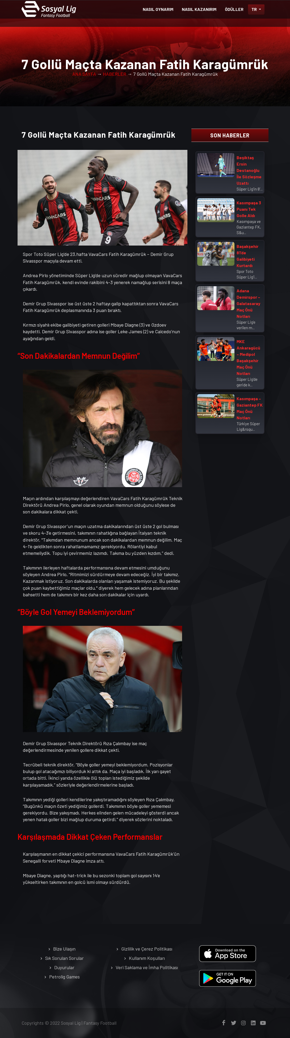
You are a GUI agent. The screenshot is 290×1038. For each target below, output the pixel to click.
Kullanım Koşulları (147, 958)
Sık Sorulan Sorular (64, 958)
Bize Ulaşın (64, 949)
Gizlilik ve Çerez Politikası (146, 949)
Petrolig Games (64, 977)
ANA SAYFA (84, 74)
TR (254, 9)
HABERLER (114, 74)
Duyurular (64, 967)
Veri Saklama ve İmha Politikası (147, 967)
